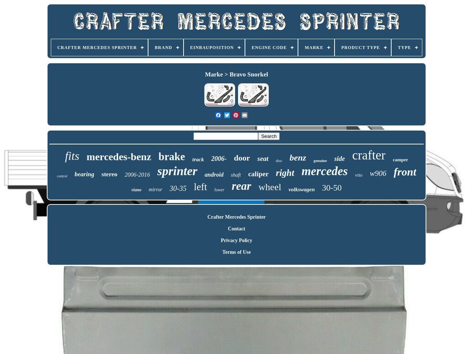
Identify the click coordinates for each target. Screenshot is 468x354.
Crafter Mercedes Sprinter (236, 217)
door (242, 157)
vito (358, 175)
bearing (84, 174)
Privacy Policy (236, 240)
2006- (219, 158)
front (405, 172)
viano (136, 189)
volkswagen (301, 189)
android (214, 175)
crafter (368, 155)
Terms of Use (236, 252)
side (339, 158)
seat (263, 158)
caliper (258, 174)
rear (241, 186)
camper (400, 159)
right (285, 173)
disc (279, 160)
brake (172, 156)
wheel (269, 187)
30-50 (332, 187)
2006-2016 (137, 175)
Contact (236, 228)
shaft (236, 175)
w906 (378, 173)
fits (72, 155)
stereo (109, 174)
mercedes (325, 171)
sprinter (177, 171)
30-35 (178, 188)
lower (219, 189)
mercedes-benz (119, 156)
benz (298, 157)
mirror (155, 189)
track (198, 159)
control (62, 176)
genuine (320, 160)
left (200, 186)
